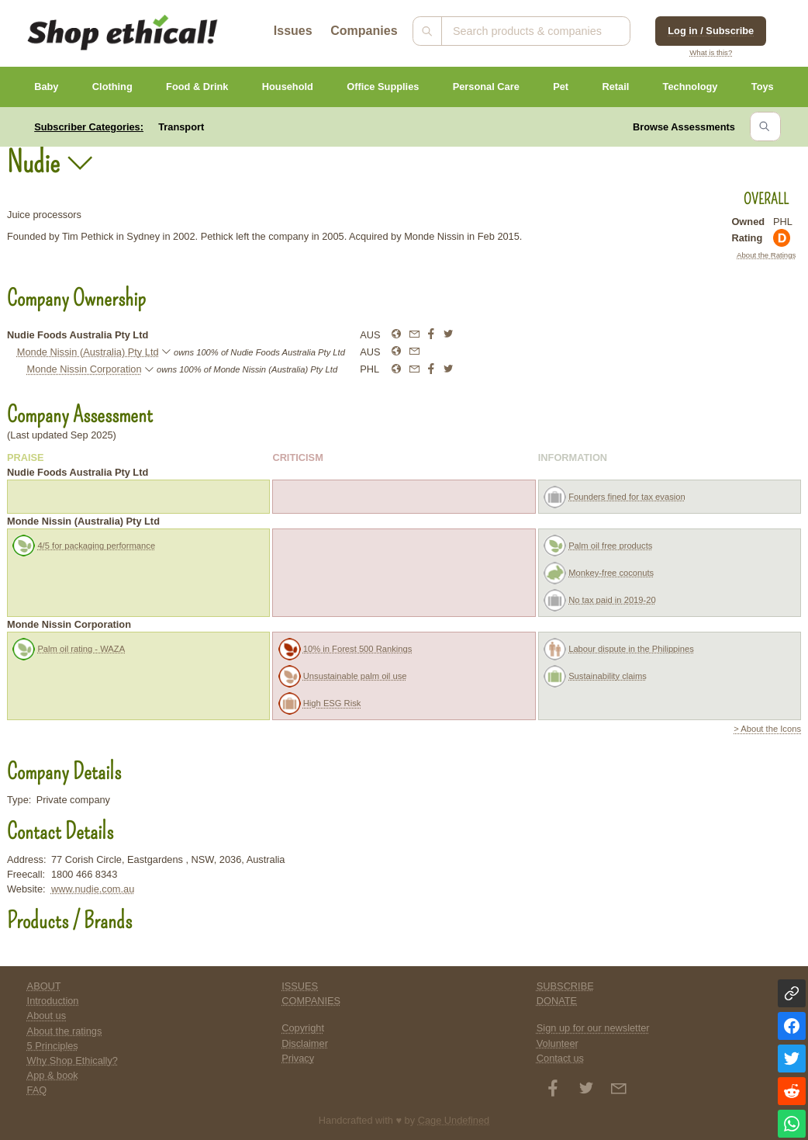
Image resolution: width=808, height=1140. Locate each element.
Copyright (302, 1028)
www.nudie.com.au (92, 889)
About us (47, 1015)
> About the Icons (767, 728)
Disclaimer (304, 1043)
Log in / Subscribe (711, 30)
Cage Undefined (454, 1120)
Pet (560, 86)
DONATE (557, 1001)
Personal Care (486, 86)
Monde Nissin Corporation (84, 369)
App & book (52, 1075)
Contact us (560, 1058)
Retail (615, 86)
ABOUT (44, 986)
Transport (181, 127)
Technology (690, 86)
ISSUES (299, 986)
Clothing (112, 86)
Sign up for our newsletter (593, 1028)
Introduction (53, 1001)
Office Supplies (383, 86)
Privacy (297, 1058)
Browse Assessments (684, 127)
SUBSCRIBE (565, 986)
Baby (46, 86)
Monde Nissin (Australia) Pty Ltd (88, 352)
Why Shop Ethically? (72, 1060)
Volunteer (557, 1043)
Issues (293, 30)
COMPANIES (310, 1001)
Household (287, 86)
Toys (762, 86)
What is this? (710, 52)
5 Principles (52, 1046)
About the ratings (64, 1031)
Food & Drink (197, 86)
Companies (363, 30)
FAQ (37, 1090)
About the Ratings (766, 255)
